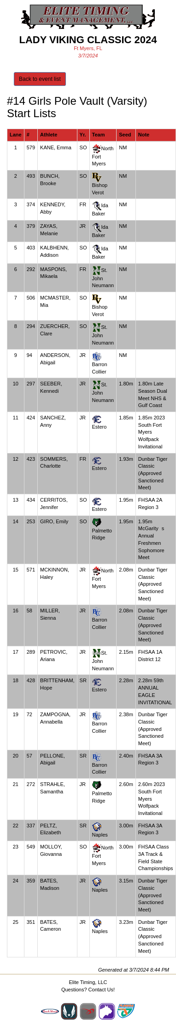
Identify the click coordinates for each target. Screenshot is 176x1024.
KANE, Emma (55, 147)
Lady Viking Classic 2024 (88, 39)
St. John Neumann (103, 277)
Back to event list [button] (40, 79)
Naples (100, 834)
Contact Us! (101, 989)
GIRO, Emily (54, 521)
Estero (99, 427)
